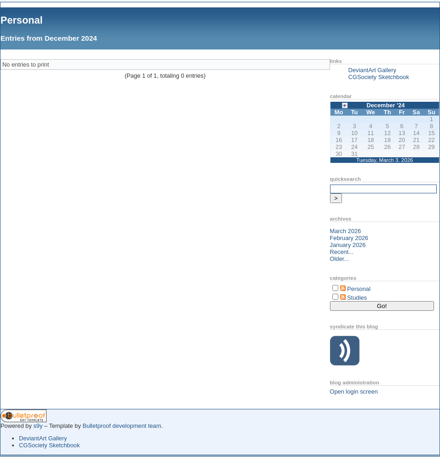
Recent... (342, 251)
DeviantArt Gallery (372, 70)
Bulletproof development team (122, 425)
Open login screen (354, 391)
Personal (21, 20)
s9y (38, 425)
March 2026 (345, 231)
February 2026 (349, 238)
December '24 (386, 105)
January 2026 (348, 244)
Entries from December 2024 (48, 38)
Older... (339, 258)
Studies (357, 297)
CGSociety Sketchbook (378, 77)
